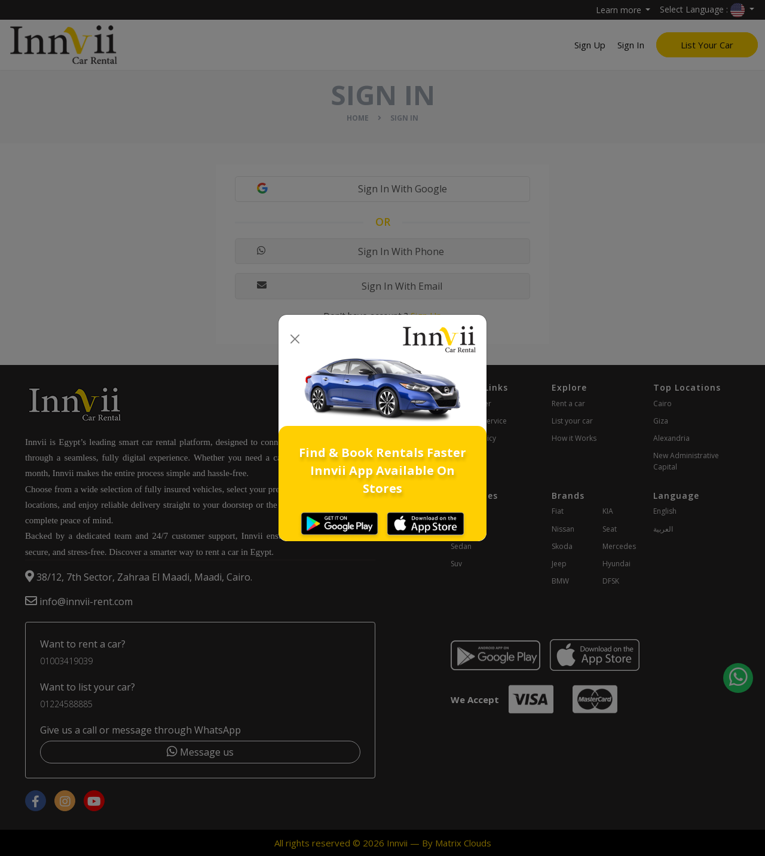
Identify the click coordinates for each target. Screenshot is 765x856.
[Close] (295, 339)
